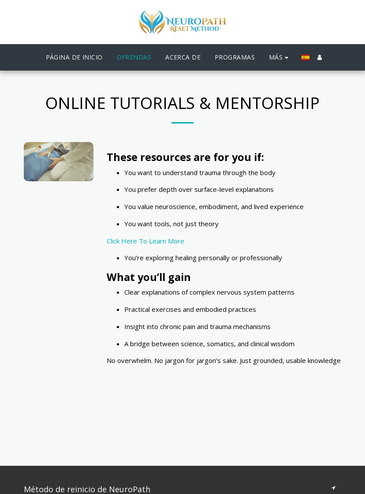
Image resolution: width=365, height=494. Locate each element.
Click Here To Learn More (145, 240)
